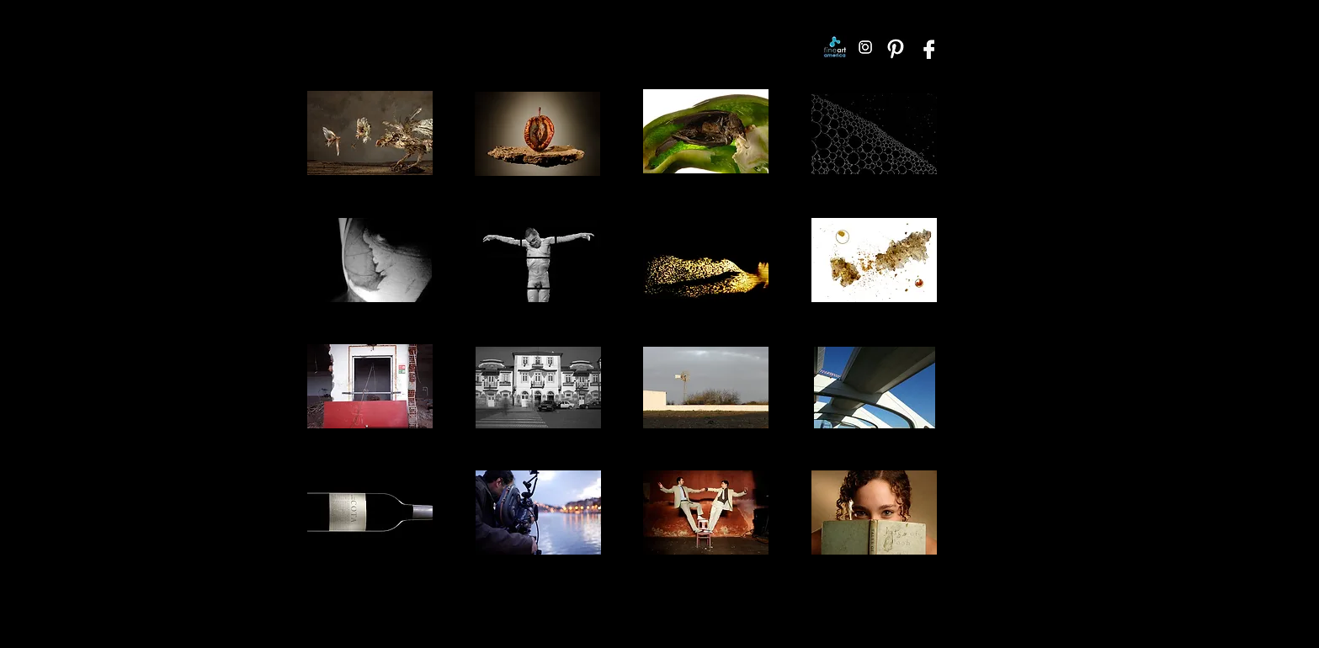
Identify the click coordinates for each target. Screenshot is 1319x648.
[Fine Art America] (835, 47)
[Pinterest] (895, 47)
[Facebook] (926, 47)
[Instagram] (865, 47)
